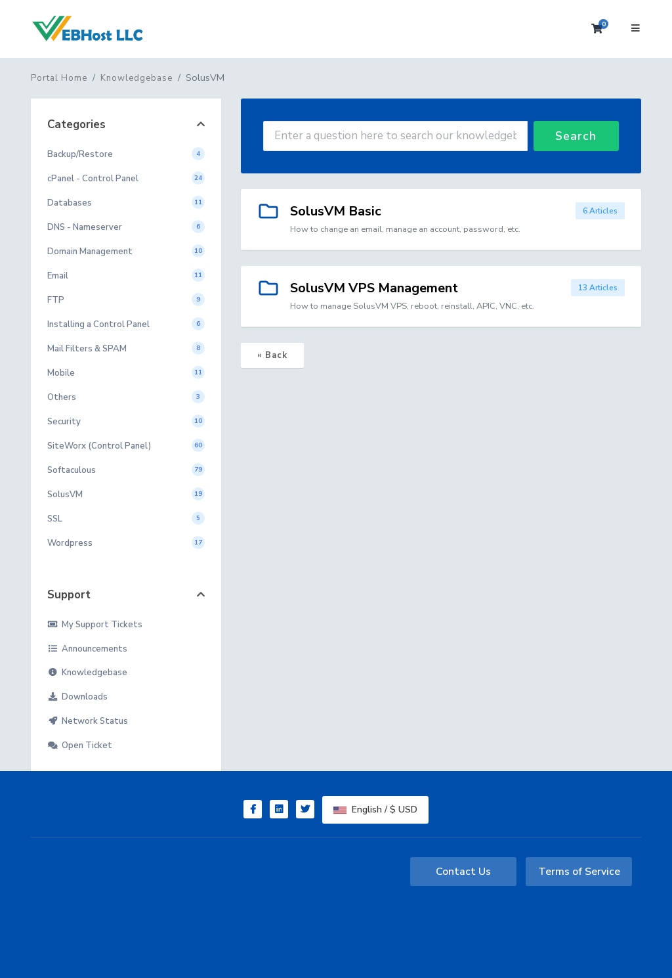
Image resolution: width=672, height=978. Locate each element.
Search (576, 136)
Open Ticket (79, 745)
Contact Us (463, 871)
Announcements (87, 649)
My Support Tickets (94, 625)
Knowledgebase (136, 78)
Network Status (87, 721)
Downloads (77, 697)
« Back (272, 355)
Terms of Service (579, 871)
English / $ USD (375, 809)
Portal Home (59, 78)
